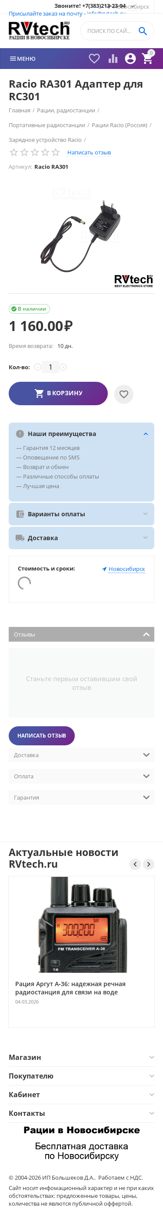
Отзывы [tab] (82, 633)
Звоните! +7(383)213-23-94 (90, 6)
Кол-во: (19, 367)
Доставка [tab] (82, 754)
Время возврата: (31, 346)
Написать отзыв (89, 152)
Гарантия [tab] (82, 796)
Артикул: (20, 167)
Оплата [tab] (82, 775)
